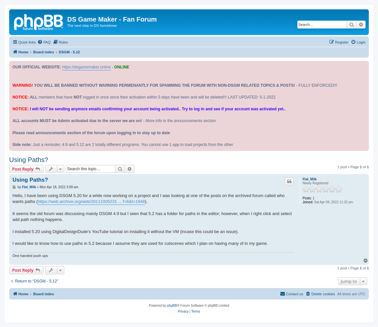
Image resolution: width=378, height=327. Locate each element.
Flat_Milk (310, 179)
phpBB (172, 305)
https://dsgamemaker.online (86, 67)
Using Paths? (28, 159)
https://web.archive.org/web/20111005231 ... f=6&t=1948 (91, 201)
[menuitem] (43, 42)
